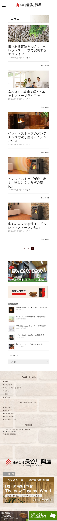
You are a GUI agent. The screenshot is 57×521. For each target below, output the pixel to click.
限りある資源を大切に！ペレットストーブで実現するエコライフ (27, 50)
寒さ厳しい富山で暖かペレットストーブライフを (27, 93)
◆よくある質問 (8, 413)
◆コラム (6, 391)
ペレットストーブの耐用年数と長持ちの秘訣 (31, 317)
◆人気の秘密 (7, 385)
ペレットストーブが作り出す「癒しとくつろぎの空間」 (27, 182)
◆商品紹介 (7, 397)
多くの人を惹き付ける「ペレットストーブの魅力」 (27, 225)
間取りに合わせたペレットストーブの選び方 (31, 326)
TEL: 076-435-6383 (9, 432)
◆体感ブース (7, 394)
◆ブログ (6, 410)
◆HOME (6, 382)
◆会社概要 (7, 407)
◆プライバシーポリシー (11, 420)
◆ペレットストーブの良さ (12, 388)
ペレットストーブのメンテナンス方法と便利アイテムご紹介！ (27, 137)
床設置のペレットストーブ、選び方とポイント (31, 307)
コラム (27, 58)
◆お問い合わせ (8, 416)
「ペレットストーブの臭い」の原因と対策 (30, 335)
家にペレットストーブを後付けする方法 (29, 344)
